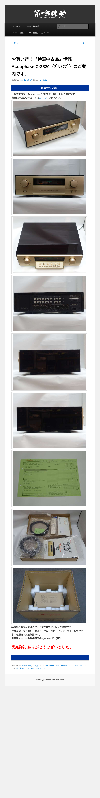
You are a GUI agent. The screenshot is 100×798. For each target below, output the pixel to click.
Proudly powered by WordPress (50, 680)
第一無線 (43, 80)
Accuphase (49, 666)
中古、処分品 (33, 26)
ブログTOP (17, 26)
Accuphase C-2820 (64, 666)
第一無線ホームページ (39, 33)
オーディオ (26, 666)
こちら (42, 97)
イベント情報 (18, 33)
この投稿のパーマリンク (35, 668)
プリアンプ (78, 666)
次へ (86, 43)
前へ (14, 43)
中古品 (35, 666)
